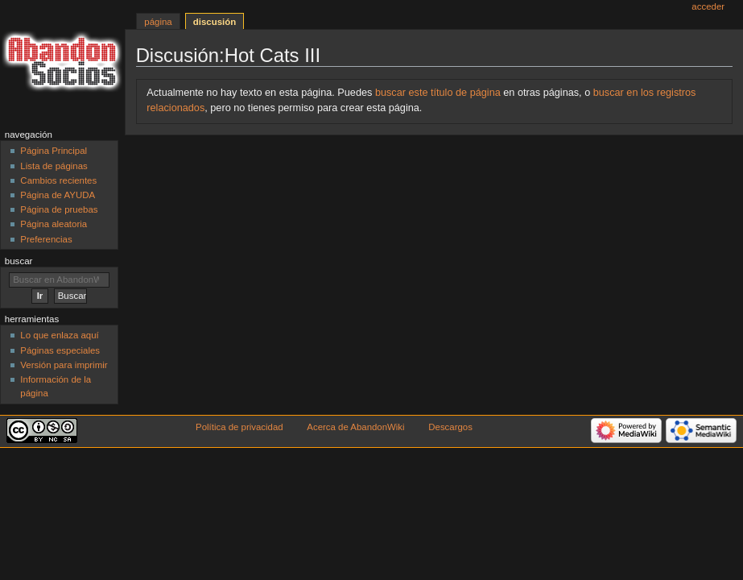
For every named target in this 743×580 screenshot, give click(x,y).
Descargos (450, 427)
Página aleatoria (53, 224)
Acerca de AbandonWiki (355, 427)
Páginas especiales (60, 350)
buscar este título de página (438, 92)
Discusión (214, 22)
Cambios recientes (58, 180)
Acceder (707, 6)
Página (157, 22)
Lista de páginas (53, 166)
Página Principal (53, 150)
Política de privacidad (239, 427)
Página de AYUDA (57, 195)
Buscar (19, 261)
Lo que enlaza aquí (59, 335)
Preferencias (46, 239)
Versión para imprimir (63, 365)
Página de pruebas (58, 209)
